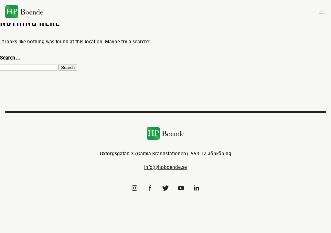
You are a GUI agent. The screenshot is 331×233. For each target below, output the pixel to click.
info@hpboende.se (165, 167)
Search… (10, 57)
